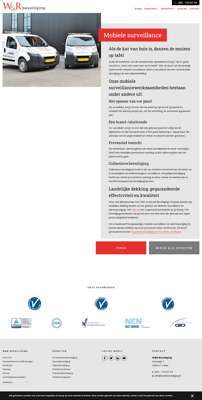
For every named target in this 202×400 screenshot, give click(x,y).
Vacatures (8, 365)
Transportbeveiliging (62, 373)
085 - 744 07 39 (164, 371)
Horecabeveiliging (61, 361)
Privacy (6, 373)
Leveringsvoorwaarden (14, 377)
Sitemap (7, 369)
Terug (121, 247)
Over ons (7, 357)
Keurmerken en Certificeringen (18, 361)
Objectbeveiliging (60, 365)
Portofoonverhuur (61, 369)
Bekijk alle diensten (174, 247)
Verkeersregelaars (61, 377)
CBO (134, 209)
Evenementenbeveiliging (64, 357)
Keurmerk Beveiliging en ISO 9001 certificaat (156, 231)
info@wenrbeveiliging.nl (168, 375)
